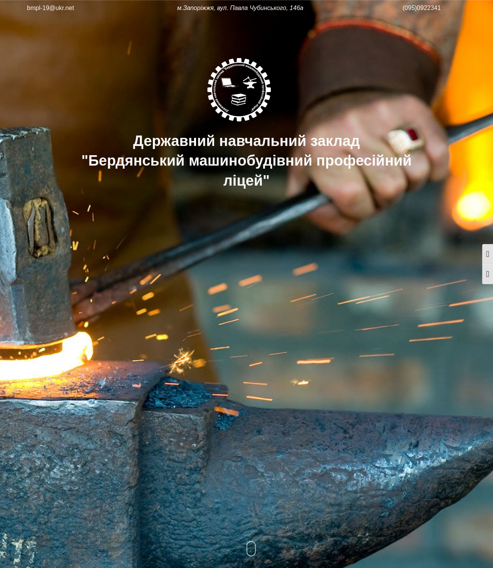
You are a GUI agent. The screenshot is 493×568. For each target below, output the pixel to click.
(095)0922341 (421, 8)
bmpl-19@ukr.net (50, 8)
